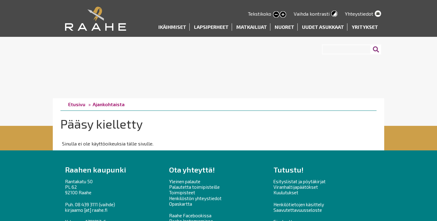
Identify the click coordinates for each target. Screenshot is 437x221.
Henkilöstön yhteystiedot (195, 198)
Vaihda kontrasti (312, 14)
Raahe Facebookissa (190, 215)
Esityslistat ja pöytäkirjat (299, 181)
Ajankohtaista (109, 104)
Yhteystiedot (359, 14)
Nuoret (284, 27)
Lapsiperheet (211, 27)
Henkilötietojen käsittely (298, 204)
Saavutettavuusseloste (297, 210)
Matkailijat (251, 27)
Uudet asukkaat (323, 27)
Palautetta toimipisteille (194, 187)
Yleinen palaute (184, 181)
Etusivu (76, 104)
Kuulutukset (285, 192)
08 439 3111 (86, 204)
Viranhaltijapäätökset (295, 187)
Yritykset (365, 27)
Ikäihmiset (172, 27)
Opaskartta (180, 204)
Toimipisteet (182, 192)
